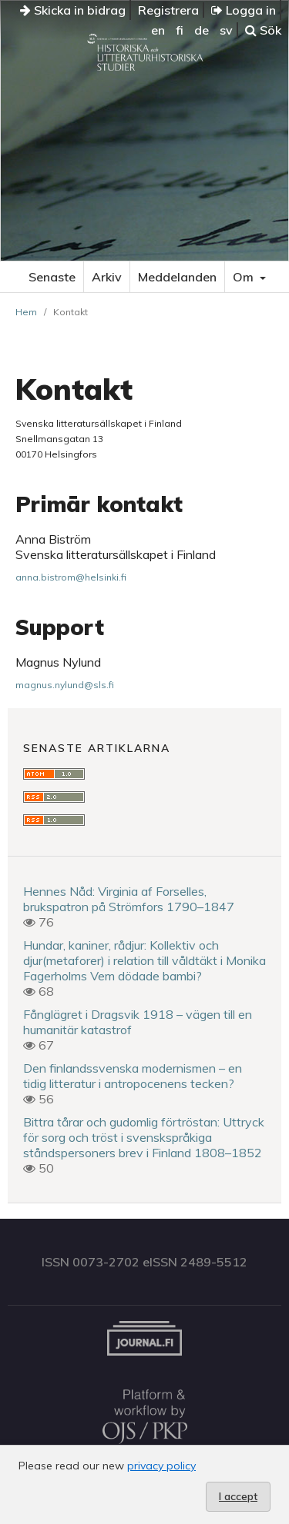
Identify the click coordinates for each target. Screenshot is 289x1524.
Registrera (168, 10)
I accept (238, 1496)
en (158, 30)
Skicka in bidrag (73, 10)
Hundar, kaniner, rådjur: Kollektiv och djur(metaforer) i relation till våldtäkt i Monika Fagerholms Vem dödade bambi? (144, 960)
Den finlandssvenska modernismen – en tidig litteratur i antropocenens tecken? (132, 1075)
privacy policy (161, 1465)
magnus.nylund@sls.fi (64, 684)
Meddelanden (177, 277)
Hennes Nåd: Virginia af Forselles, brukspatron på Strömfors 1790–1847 (128, 898)
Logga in (243, 10)
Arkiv (107, 277)
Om (245, 277)
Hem (26, 312)
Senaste (52, 277)
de (201, 30)
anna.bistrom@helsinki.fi (70, 577)
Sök (263, 30)
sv (226, 30)
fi (179, 30)
